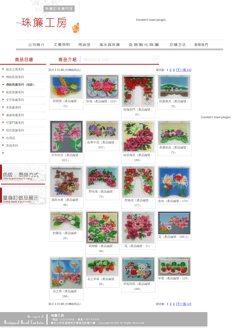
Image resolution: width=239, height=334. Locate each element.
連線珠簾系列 (13, 115)
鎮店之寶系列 (13, 69)
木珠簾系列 (11, 107)
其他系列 (10, 145)
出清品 (8, 138)
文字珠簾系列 (13, 100)
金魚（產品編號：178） (174, 201)
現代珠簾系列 (13, 130)
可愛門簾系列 (13, 122)
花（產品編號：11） (138, 246)
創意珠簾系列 (13, 92)
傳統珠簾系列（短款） (19, 84)
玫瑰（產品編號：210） (102, 101)
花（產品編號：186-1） (174, 236)
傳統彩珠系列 (13, 77)
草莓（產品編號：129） (174, 278)
